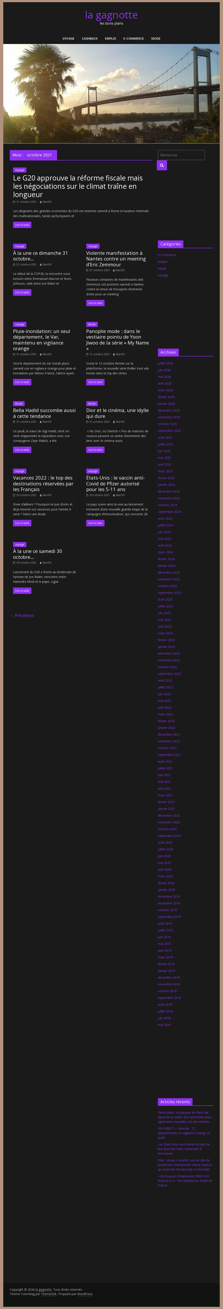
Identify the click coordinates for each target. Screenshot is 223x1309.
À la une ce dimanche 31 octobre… (40, 256)
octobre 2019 (167, 910)
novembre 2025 (169, 417)
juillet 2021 (165, 768)
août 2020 (165, 842)
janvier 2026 (166, 404)
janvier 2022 (166, 728)
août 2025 (165, 437)
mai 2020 (164, 863)
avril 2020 (164, 869)
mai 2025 (164, 458)
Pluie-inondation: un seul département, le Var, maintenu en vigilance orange (41, 339)
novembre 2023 (169, 579)
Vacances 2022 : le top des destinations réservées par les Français (43, 483)
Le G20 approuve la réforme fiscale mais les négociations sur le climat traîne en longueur (78, 186)
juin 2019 (164, 937)
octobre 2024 (167, 505)
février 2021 (166, 802)
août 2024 (165, 518)
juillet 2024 (165, 525)
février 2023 (166, 640)
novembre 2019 (169, 903)
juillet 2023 (165, 606)
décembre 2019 (169, 896)
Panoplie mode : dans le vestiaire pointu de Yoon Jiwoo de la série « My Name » (117, 339)
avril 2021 (164, 788)
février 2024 (166, 559)
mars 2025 (165, 471)
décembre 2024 (169, 491)
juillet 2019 (165, 930)
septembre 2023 (169, 593)
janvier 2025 (166, 485)
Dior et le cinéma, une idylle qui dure (117, 413)
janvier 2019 (166, 971)
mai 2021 (164, 782)
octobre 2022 (167, 667)
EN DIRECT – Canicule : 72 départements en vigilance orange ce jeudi (184, 1133)
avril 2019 (164, 950)
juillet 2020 (165, 849)
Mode (155, 38)
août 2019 (165, 923)
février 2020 (166, 883)
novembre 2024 (169, 498)
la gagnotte (111, 14)
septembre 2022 (169, 674)
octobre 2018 (167, 991)
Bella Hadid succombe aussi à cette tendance (44, 413)
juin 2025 (164, 451)
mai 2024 (164, 539)
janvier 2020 (166, 890)
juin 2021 (164, 775)
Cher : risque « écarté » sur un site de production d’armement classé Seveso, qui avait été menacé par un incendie (185, 1164)
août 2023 (165, 599)
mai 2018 (164, 1025)
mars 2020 (165, 876)
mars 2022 (165, 714)
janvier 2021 (166, 809)
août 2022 (165, 680)
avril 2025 (164, 464)
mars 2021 (165, 795)
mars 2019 (165, 957)
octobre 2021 (167, 748)
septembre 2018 (169, 998)
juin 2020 (164, 856)
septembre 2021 (169, 755)
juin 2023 (164, 613)
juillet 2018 (165, 1011)
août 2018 (165, 1004)
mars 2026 (165, 390)
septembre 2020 (169, 836)
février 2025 (166, 478)
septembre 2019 (169, 917)
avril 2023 (164, 626)
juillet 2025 (165, 444)
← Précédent (22, 615)
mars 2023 (165, 633)
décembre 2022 (169, 653)
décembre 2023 (169, 572)
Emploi (110, 38)
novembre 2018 (169, 984)
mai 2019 (164, 944)
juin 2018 (164, 1018)
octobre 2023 (167, 586)
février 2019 (166, 964)
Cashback (90, 38)
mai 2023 (164, 620)
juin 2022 (164, 694)
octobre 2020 (167, 829)
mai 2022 (164, 701)
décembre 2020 (169, 815)
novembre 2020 (169, 822)
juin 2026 (164, 370)
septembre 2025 (169, 431)
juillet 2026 (165, 363)
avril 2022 (164, 707)
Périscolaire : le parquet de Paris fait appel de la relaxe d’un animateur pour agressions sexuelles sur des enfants (185, 1117)
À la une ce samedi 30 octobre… (37, 554)
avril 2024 (164, 545)
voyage (68, 38)
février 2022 (166, 721)
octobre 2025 (167, 424)
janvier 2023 (166, 647)
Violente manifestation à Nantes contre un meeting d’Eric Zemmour (116, 259)
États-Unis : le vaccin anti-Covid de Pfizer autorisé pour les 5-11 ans (115, 483)
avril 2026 (164, 383)
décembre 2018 (169, 977)
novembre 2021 (169, 741)
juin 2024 (164, 532)
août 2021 (165, 761)
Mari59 (47, 202)
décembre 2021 (169, 734)
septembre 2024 (169, 512)
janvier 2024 (166, 566)
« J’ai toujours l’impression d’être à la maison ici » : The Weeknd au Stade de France (185, 1180)
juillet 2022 (165, 687)
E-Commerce (133, 38)
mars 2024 (165, 552)
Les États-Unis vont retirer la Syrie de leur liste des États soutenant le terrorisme (184, 1148)
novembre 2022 (169, 660)
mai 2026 (164, 377)
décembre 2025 (169, 410)
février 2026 (166, 397)
